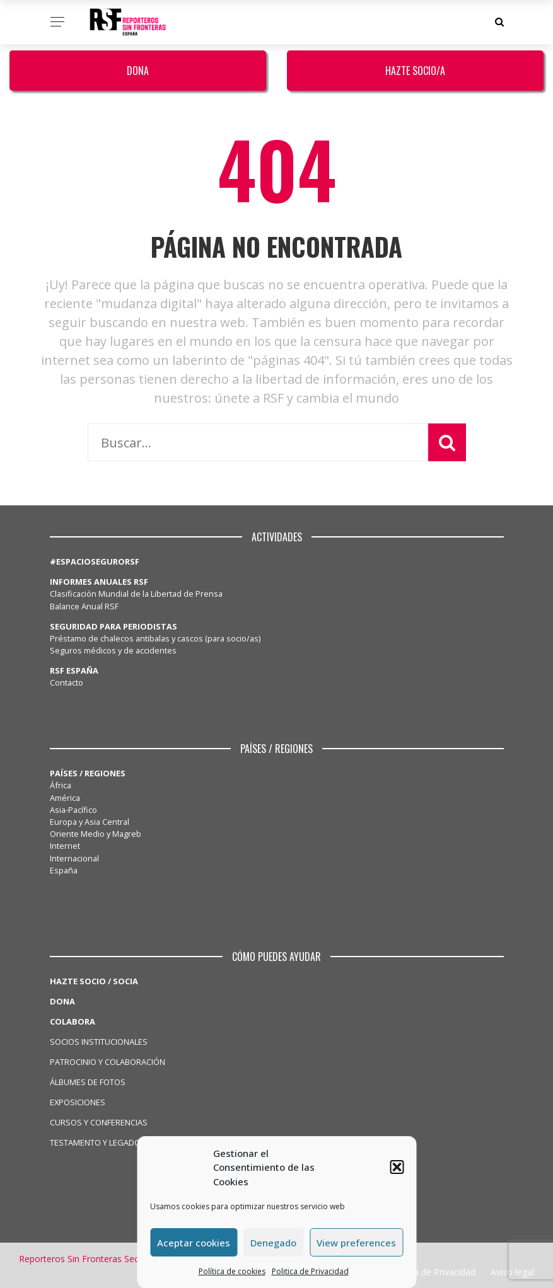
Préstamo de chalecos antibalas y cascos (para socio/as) (155, 638)
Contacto (66, 682)
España (64, 870)
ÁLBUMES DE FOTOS (87, 1082)
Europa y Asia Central (89, 821)
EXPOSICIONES (77, 1102)
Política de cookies (232, 1271)
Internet (65, 845)
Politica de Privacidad (310, 1271)
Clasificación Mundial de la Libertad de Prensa (136, 593)
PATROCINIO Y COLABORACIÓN (107, 1061)
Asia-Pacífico (73, 809)
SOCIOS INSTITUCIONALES (99, 1041)
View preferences (356, 1242)
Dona (138, 70)
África (60, 785)
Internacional (74, 858)
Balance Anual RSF (84, 606)
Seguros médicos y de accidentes (115, 650)
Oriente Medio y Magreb (95, 833)
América (65, 797)
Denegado (273, 1242)
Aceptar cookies (193, 1242)
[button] (396, 1167)
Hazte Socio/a (415, 70)
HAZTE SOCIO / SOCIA (94, 981)
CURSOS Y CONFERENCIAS (99, 1122)
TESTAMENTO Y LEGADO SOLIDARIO (116, 1142)
